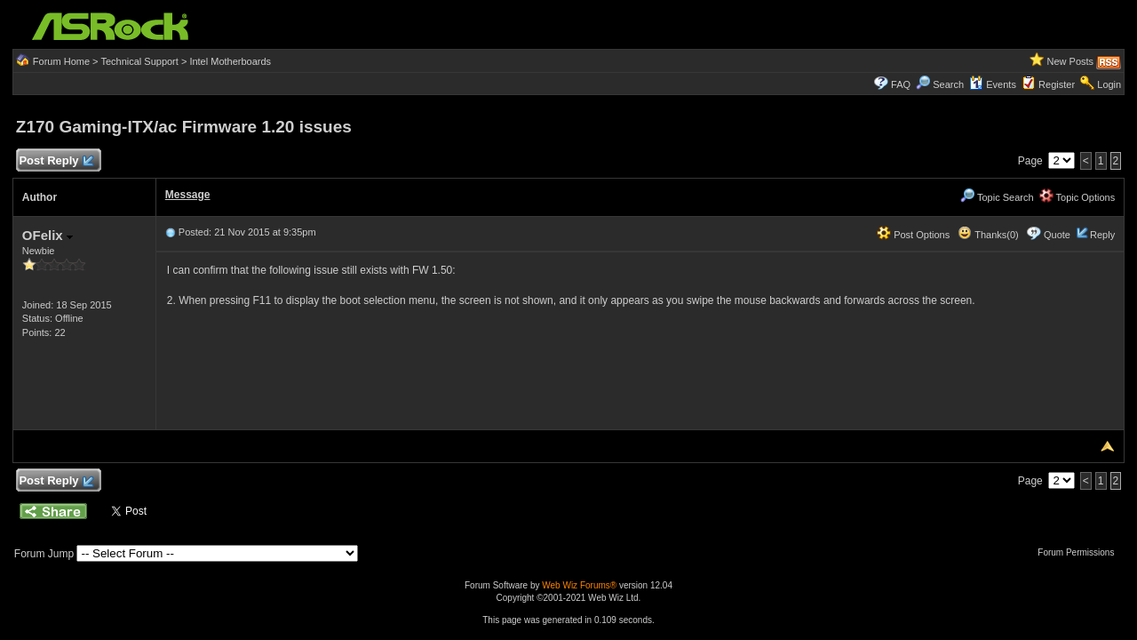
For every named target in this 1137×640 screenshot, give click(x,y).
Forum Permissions (1080, 552)
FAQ (900, 84)
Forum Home (61, 61)
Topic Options (1077, 197)
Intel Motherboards (230, 61)
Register (1056, 84)
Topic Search (996, 197)
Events (992, 84)
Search (948, 84)
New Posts (1070, 61)
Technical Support (139, 61)
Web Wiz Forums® (579, 585)
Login (1109, 84)
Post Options (913, 234)
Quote (1057, 234)
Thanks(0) (988, 234)
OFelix (47, 235)
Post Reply (56, 161)
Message (188, 194)
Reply (1102, 234)
